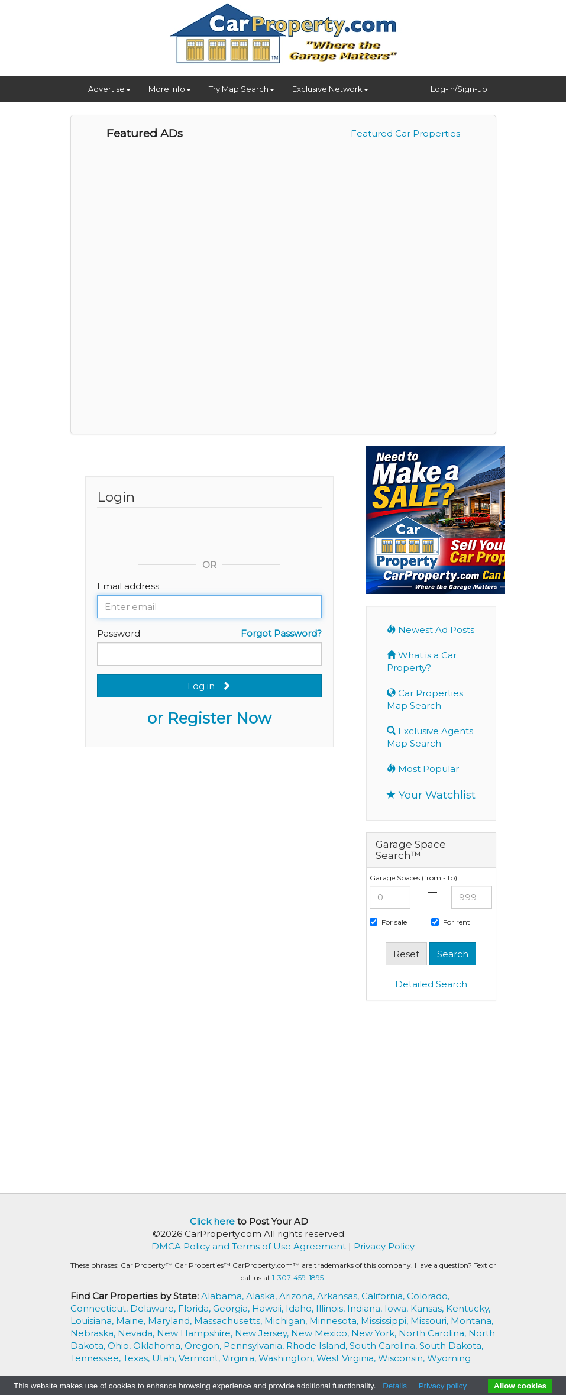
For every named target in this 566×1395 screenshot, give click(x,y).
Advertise (109, 88)
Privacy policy (443, 1385)
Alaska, (262, 1296)
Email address (128, 586)
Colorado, (428, 1296)
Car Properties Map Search (425, 699)
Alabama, (223, 1296)
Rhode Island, (318, 1345)
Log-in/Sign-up (459, 88)
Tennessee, (96, 1358)
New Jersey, (263, 1333)
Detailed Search (431, 984)
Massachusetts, (229, 1320)
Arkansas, (339, 1296)
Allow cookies (520, 1385)
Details (395, 1385)
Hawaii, (269, 1308)
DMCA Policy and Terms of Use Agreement (248, 1246)
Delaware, (154, 1308)
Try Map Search (241, 88)
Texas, (137, 1358)
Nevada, (137, 1333)
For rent (450, 922)
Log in (209, 686)
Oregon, (204, 1345)
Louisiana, (93, 1320)
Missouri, (430, 1320)
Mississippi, (385, 1320)
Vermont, (200, 1358)
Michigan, (286, 1320)
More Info (169, 88)
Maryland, (171, 1320)
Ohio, (120, 1345)
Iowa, (397, 1308)
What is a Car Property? (422, 661)
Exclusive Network (330, 88)
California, (384, 1296)
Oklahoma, (159, 1345)
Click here (212, 1221)
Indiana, (365, 1308)
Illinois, (331, 1308)
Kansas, (428, 1308)
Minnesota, (335, 1320)
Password (118, 633)
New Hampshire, (196, 1333)
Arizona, (298, 1296)
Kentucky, (468, 1308)
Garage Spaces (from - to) (413, 877)
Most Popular (423, 768)
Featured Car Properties (405, 133)
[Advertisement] (465, 1095)
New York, (375, 1333)
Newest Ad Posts (430, 629)
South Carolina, (384, 1345)
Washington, (287, 1358)
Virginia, (240, 1358)
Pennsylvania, (255, 1345)
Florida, (195, 1308)
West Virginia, (347, 1358)
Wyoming (449, 1358)
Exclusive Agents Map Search (430, 737)
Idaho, (301, 1308)
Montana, (472, 1320)
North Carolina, (433, 1333)
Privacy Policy (384, 1246)
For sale (388, 922)
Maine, (132, 1320)
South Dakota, (451, 1345)
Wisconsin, (402, 1358)
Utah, (165, 1358)
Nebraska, (94, 1333)
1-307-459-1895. (298, 1277)
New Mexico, (321, 1333)
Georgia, (232, 1308)
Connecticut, (100, 1308)
